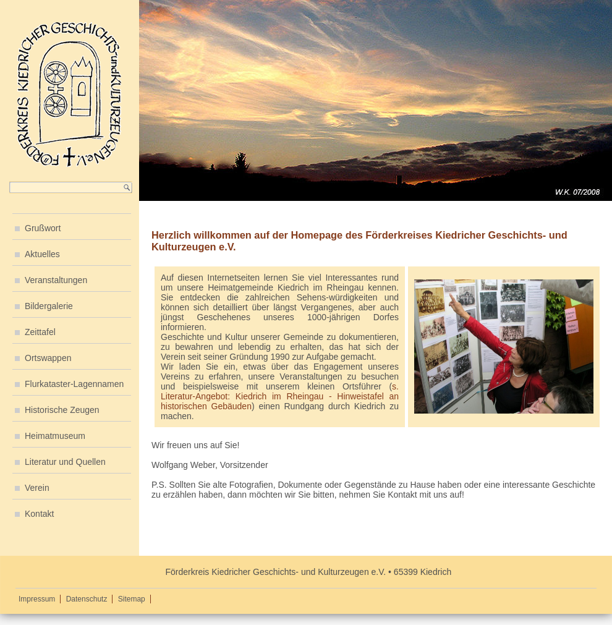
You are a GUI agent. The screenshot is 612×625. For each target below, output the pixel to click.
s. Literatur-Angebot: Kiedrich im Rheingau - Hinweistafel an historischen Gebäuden (280, 396)
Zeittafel (40, 332)
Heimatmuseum (55, 436)
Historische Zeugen (62, 410)
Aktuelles (42, 254)
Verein (37, 488)
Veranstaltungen (56, 280)
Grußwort (43, 228)
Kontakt (39, 514)
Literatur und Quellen (65, 462)
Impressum (37, 599)
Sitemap (131, 599)
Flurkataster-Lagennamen (74, 384)
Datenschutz (87, 599)
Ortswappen (48, 358)
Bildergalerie (49, 306)
